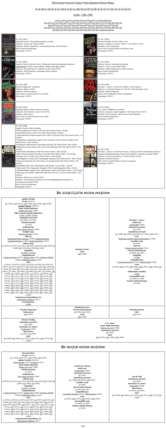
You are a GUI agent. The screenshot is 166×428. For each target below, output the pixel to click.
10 (134, 229)
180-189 (111, 23)
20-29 (67, 20)
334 (31, 290)
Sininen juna (29, 257)
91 (6, 204)
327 (21, 290)
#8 (151, 154)
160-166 (95, 23)
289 (131, 267)
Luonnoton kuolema (125, 262)
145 (34, 204)
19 (43, 264)
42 (36, 267)
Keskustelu (25, 329)
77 (30, 220)
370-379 (103, 27)
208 (50, 281)
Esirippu (34, 362)
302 (79, 317)
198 (41, 281)
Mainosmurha (145, 262)
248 (79, 254)
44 (44, 267)
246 (12, 285)
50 (53, 267)
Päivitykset (58, 2)
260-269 (99, 25)
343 (41, 290)
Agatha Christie (24, 206)
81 (45, 246)
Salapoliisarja (21, 66)
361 (21, 292)
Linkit (78, 2)
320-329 (63, 27)
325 (50, 288)
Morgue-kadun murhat (134, 248)
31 (116, 234)
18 (25, 324)
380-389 (111, 27)
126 (24, 204)
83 (35, 271)
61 (36, 269)
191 (31, 281)
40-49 (79, 20)
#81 (57, 66)
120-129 (63, 23)
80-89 (103, 20)
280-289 (115, 25)
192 (44, 204)
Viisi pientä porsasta (25, 229)
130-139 (71, 23)
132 (31, 276)
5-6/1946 (32, 253)
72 (9, 271)
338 (150, 267)
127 (21, 276)
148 (41, 338)
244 (107, 337)
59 (18, 269)
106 (25, 314)
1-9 (56, 20)
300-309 (47, 27)
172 (50, 278)
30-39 (73, 20)
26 (84, 312)
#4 (118, 154)
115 (31, 274)
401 (41, 292)
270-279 (107, 25)
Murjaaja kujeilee (25, 234)
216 (21, 283)
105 (12, 274)
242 (50, 283)
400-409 (55, 30)
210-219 (59, 25)
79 (27, 271)
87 (44, 271)
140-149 (79, 23)
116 (41, 274)
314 (31, 288)
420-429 (71, 30)
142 (41, 276)
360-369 (95, 27)
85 (29, 248)
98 (13, 338)
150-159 (87, 23)
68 (44, 269)
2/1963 (28, 215)
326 (12, 290)
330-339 (71, 27)
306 (21, 288)
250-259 (91, 25)
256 (116, 337)
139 (32, 338)
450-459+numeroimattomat (103, 30)
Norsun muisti (18, 362)
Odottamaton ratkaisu (25, 299)
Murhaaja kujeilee (36, 241)
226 (31, 283)
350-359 (87, 27)
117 (22, 338)
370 (160, 267)
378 (51, 338)
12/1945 (24, 253)
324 (41, 288)
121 (12, 276)
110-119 (55, 23)
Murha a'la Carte (25, 211)
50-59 (85, 20)
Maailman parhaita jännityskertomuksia (134, 239)
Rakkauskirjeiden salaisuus (18, 239)
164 (31, 278)
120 (50, 274)
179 (12, 281)
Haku (111, 2)
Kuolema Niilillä (46, 257)
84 (20, 248)
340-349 (79, 27)
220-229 (67, 25)
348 (12, 292)
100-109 (47, 23)
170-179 (103, 23)
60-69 (91, 20)
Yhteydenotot (90, 2)
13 (10, 246)
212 (12, 283)
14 (29, 334)
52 (10, 269)
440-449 (87, 30)
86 (37, 248)
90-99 (109, 20)
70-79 (97, 20)
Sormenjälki (134, 225)
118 (134, 314)
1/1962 (22, 215)
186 (21, 281)
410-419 (63, 30)
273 (41, 285)
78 (18, 271)
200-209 (51, 25)
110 (15, 204)
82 (54, 246)
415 (50, 292)
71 (53, 269)
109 (21, 274)
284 (12, 288)
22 (10, 267)
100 (53, 271)
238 (121, 267)
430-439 (79, 30)
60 (27, 269)
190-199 (119, 23)
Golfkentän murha (28, 260)
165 (41, 278)
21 (19, 246)
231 (41, 283)
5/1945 (28, 304)
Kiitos (103, 2)
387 (31, 292)
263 (21, 285)
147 (50, 276)
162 (21, 278)
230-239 (75, 25)
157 (12, 278)
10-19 (61, 20)
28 (28, 246)
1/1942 (137, 274)
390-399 (119, 27)
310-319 (55, 27)
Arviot (69, 2)
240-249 (83, 25)
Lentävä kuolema (10, 257)
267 (31, 285)
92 (5, 338)
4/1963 (35, 215)
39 (21, 220)
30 (37, 246)
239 (97, 337)
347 (50, 290)
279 (50, 285)
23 (138, 253)
